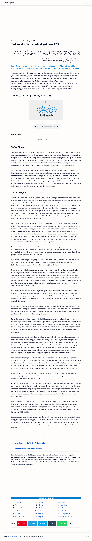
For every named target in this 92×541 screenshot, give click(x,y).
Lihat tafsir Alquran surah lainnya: (31, 449)
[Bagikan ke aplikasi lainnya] (74, 524)
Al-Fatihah (21, 503)
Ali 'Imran (66, 509)
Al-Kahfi (20, 515)
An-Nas (65, 503)
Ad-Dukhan (44, 512)
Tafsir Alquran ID (10, 3)
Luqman (43, 515)
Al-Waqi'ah (44, 503)
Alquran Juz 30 (23, 517)
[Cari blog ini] (37, 3)
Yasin (20, 506)
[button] (85, 2)
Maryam (43, 517)
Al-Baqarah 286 (68, 515)
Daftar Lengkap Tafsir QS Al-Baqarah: (32, 444)
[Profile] (89, 2)
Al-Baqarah (21, 509)
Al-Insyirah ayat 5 (69, 517)
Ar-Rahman (22, 512)
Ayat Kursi (66, 506)
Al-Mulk (43, 506)
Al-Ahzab (66, 512)
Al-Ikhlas (43, 509)
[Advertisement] (49, 24)
